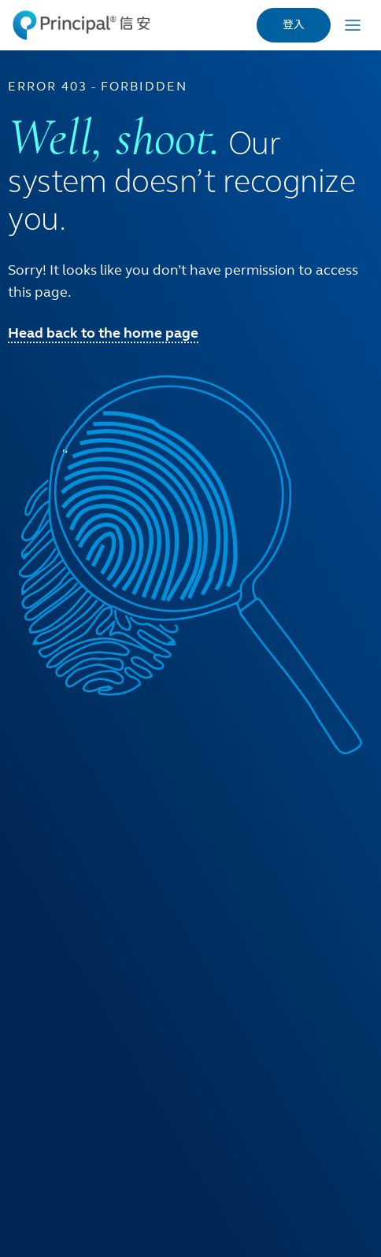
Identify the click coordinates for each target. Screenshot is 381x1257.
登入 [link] (294, 24)
